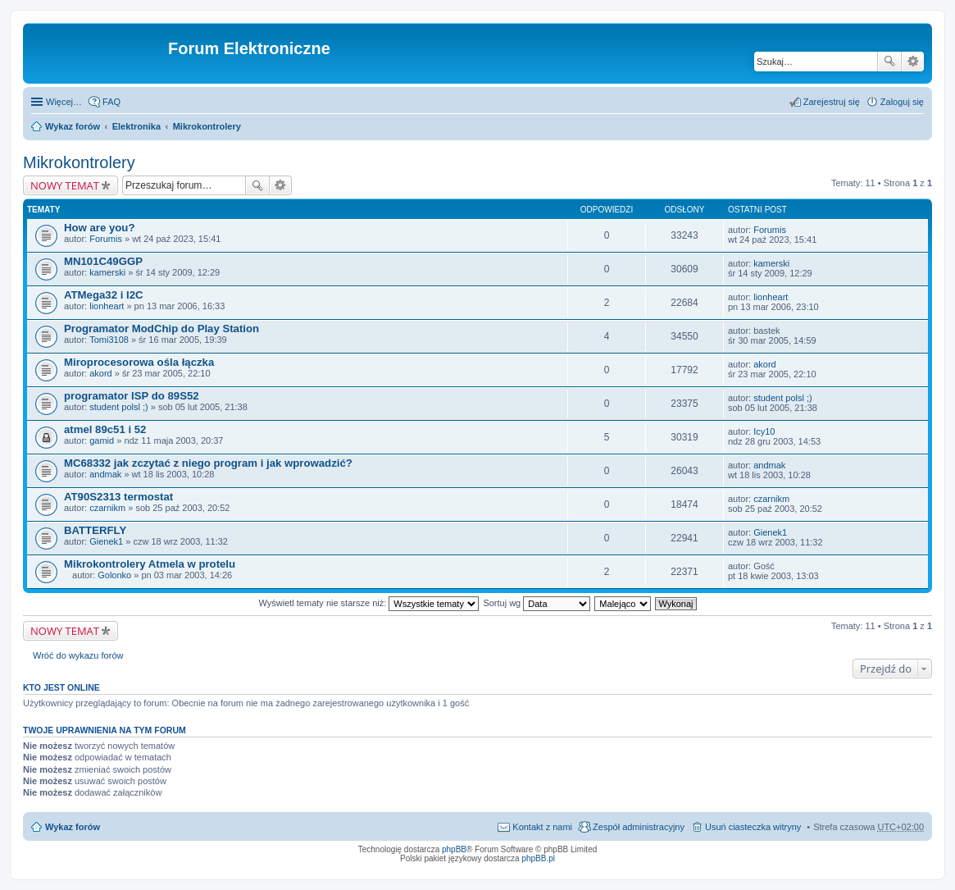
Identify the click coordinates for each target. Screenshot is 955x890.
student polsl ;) (118, 407)
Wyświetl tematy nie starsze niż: (368, 603)
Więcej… (64, 102)
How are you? (99, 227)
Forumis (105, 239)
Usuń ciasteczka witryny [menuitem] (753, 827)
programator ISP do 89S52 (131, 396)
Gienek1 (106, 541)
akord (100, 373)
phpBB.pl (538, 858)
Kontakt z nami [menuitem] (542, 827)
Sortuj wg (536, 603)
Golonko (114, 575)
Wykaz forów (72, 126)
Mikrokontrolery (207, 126)
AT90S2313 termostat (118, 497)
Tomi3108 (109, 340)
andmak (105, 474)
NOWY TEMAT (64, 185)
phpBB (454, 849)
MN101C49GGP (103, 261)
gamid (101, 440)
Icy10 (764, 431)
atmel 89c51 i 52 (105, 429)
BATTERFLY (95, 530)
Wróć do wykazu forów (78, 655)
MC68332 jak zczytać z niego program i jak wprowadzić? (208, 463)
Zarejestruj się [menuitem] (831, 102)
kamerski (107, 272)
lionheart (106, 306)
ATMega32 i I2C (103, 295)
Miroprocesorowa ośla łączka (139, 362)
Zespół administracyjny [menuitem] (638, 827)
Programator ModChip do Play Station (161, 328)
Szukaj (889, 61)
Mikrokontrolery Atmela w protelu (149, 564)
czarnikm (107, 508)
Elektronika (136, 126)
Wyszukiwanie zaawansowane (913, 61)
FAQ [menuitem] (111, 102)
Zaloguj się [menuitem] (902, 102)
